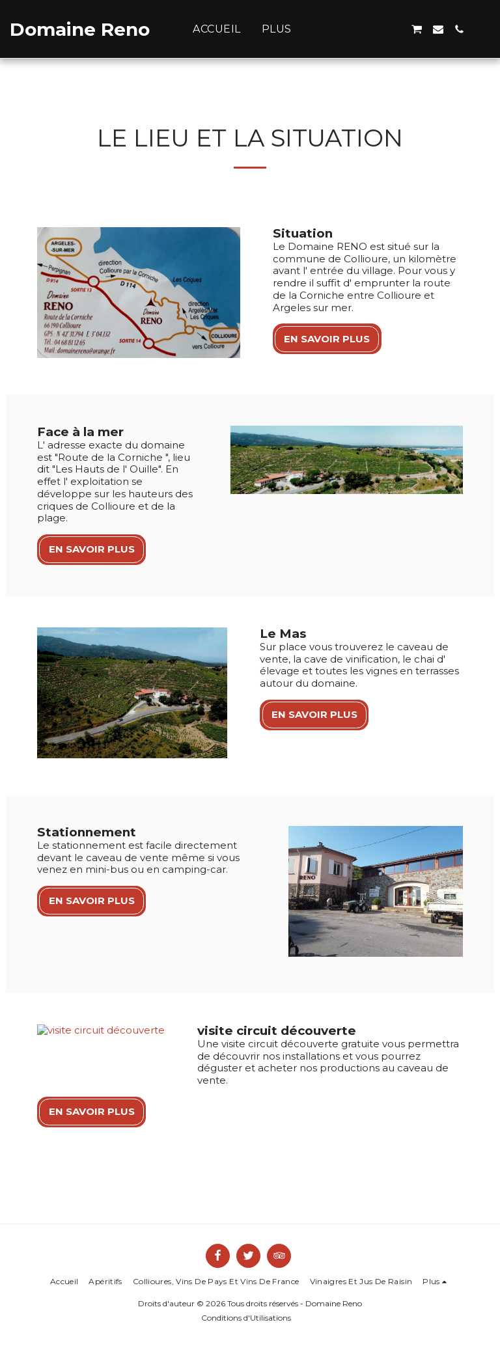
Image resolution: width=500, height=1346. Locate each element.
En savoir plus (327, 339)
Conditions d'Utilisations (246, 1293)
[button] (374, 29)
